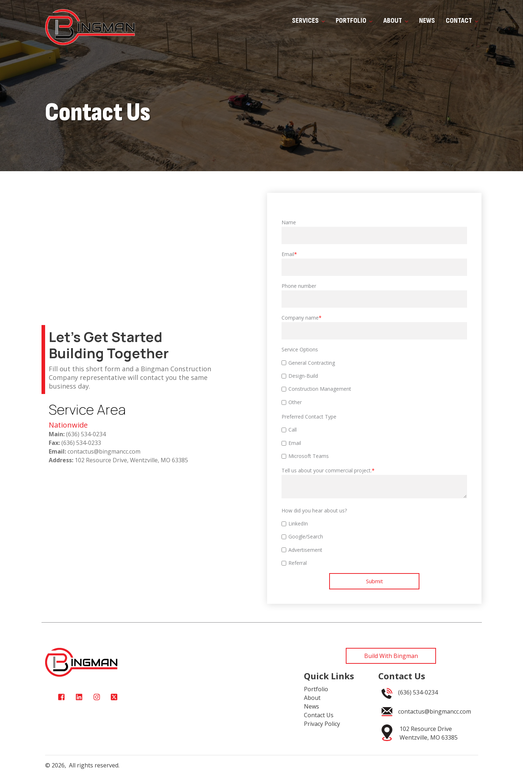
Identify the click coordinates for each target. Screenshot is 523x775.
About (395, 20)
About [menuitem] (312, 698)
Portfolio (354, 20)
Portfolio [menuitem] (316, 689)
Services (308, 20)
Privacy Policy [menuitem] (322, 724)
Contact (462, 20)
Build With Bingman (391, 656)
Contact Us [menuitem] (319, 715)
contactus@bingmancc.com (434, 711)
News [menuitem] (311, 706)
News (427, 20)
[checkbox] (374, 382)
